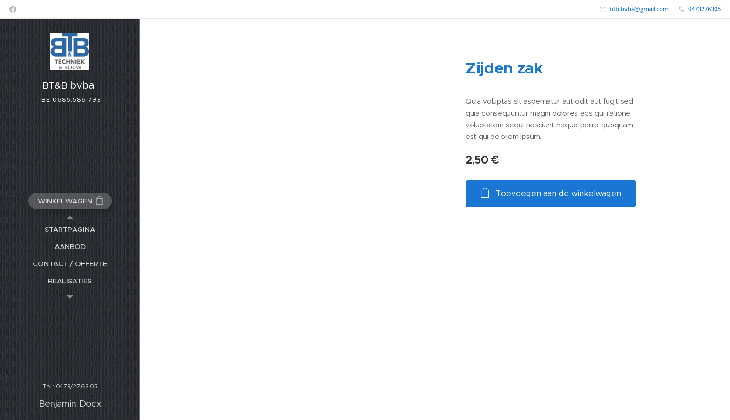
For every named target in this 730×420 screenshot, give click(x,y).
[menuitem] (70, 229)
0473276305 (704, 9)
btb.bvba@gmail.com (639, 9)
